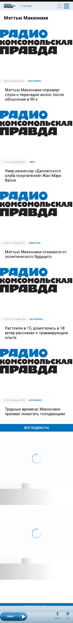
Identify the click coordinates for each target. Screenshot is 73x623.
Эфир (68, 618)
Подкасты (57, 618)
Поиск (59, 6)
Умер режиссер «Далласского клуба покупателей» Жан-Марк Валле (33, 176)
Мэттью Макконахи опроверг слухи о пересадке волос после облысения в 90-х (34, 95)
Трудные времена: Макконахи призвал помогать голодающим (35, 411)
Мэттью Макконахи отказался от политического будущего (36, 254)
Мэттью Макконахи (26, 18)
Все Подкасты (36, 428)
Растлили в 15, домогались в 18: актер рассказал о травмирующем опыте (36, 333)
